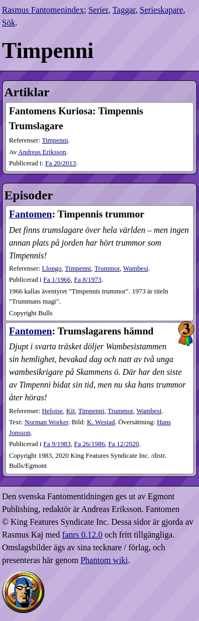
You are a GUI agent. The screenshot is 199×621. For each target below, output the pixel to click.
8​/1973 (88, 279)
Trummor (107, 268)
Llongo (52, 268)
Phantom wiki (104, 560)
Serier (98, 9)
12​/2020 (123, 444)
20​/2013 (60, 163)
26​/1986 (89, 444)
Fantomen (30, 214)
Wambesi (135, 268)
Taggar (124, 9)
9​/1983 (57, 444)
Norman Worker (46, 422)
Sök (8, 22)
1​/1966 (57, 279)
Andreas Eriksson (42, 152)
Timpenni (55, 140)
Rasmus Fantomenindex (43, 9)
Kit (70, 411)
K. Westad (101, 422)
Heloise (52, 411)
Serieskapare (161, 9)
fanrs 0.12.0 (82, 534)
